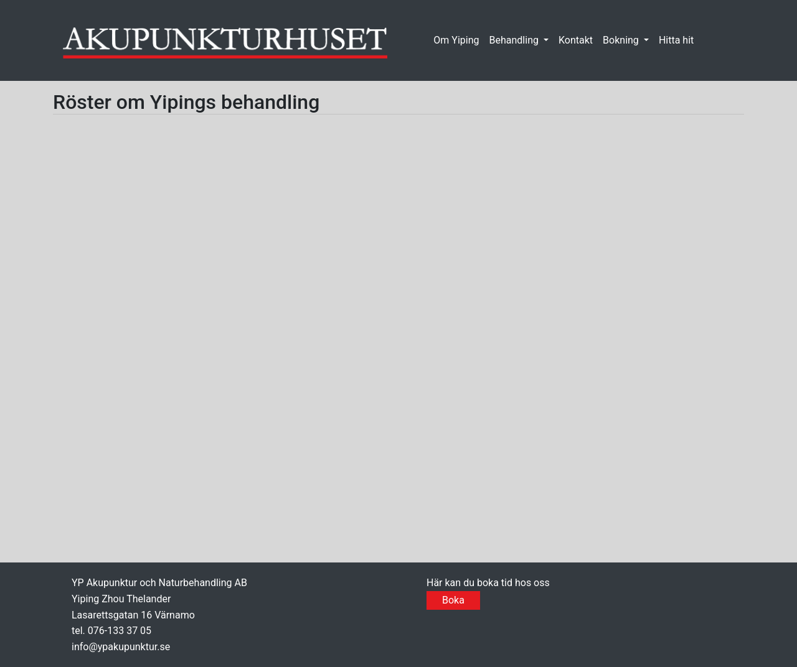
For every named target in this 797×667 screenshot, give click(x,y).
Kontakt (576, 40)
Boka (453, 600)
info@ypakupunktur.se (121, 647)
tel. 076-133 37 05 (111, 631)
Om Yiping (456, 40)
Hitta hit (676, 40)
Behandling (515, 40)
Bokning (622, 40)
